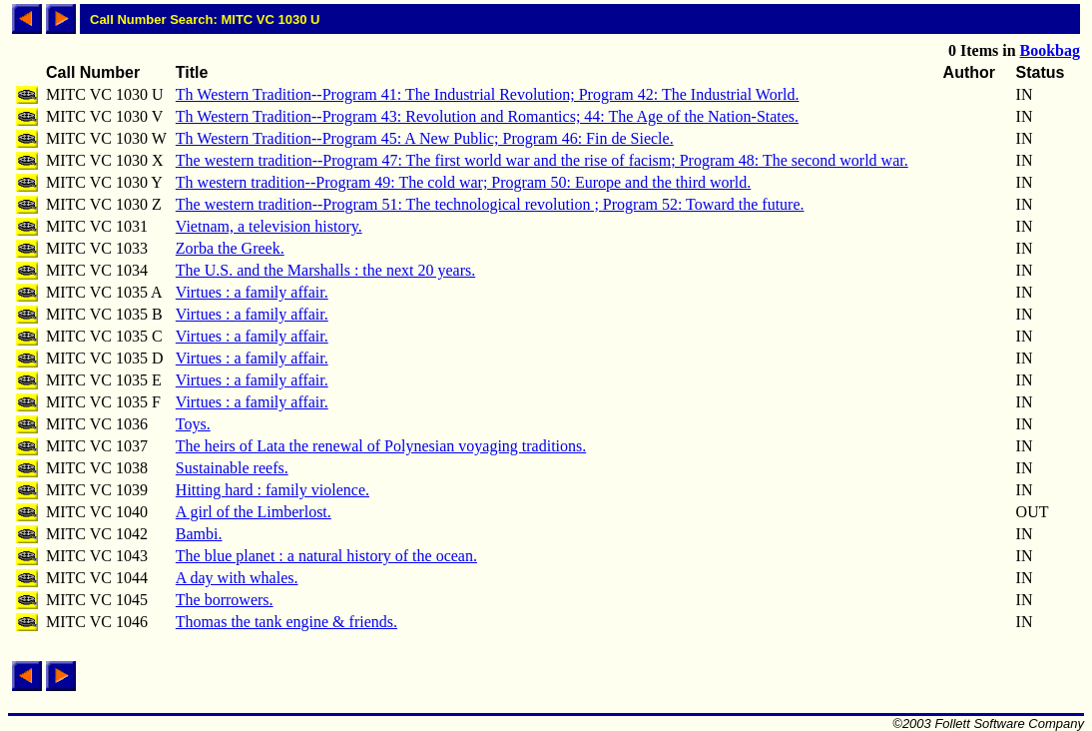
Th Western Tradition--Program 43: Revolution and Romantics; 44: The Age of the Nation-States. (487, 116)
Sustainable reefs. (232, 467)
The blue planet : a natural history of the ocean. (326, 555)
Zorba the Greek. (230, 248)
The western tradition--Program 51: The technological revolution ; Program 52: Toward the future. (490, 204)
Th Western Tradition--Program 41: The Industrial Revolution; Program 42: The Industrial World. (488, 94)
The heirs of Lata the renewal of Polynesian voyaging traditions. (381, 445)
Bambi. (199, 533)
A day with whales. (237, 577)
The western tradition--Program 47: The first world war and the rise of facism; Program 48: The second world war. (542, 160)
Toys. (193, 423)
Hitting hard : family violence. (272, 489)
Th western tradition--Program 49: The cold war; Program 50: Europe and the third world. (463, 182)
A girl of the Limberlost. (253, 511)
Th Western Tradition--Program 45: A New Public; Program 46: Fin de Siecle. (425, 138)
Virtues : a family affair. (252, 292)
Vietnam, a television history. (269, 226)
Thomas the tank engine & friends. (286, 621)
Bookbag (1050, 50)
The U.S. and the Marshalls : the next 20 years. (325, 270)
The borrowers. (224, 599)
